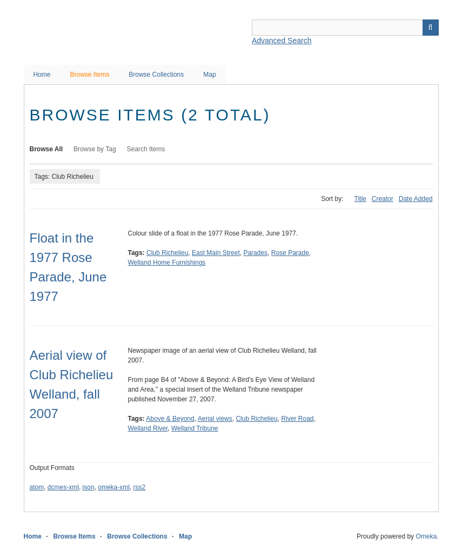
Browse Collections (156, 74)
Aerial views (215, 418)
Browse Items (90, 74)
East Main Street (216, 253)
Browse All (46, 149)
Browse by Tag (94, 149)
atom (37, 487)
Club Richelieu (167, 253)
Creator (382, 199)
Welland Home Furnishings (167, 262)
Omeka (426, 536)
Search (431, 27)
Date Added (416, 199)
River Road (297, 418)
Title (360, 199)
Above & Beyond (170, 418)
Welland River (148, 428)
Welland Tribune (194, 428)
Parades (255, 253)
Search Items (146, 149)
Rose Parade (290, 253)
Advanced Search (282, 40)
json (89, 487)
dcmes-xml (63, 487)
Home (42, 74)
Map (209, 74)
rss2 (139, 487)
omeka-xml (114, 487)
